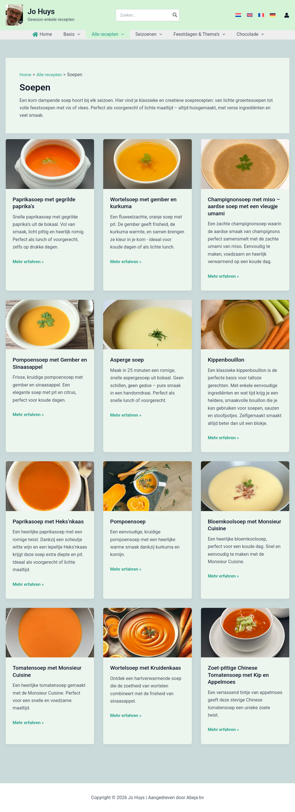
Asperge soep (127, 359)
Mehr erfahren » (29, 261)
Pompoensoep (128, 521)
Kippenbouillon (227, 359)
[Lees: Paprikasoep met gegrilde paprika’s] (50, 163)
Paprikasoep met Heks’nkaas (50, 521)
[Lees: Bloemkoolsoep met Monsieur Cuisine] (245, 485)
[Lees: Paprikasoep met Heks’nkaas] (50, 485)
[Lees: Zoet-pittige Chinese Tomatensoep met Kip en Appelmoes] (245, 632)
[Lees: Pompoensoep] (147, 485)
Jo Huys (41, 11)
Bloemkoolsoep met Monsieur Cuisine (233, 525)
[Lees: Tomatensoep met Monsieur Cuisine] (50, 632)
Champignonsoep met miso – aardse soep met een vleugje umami (243, 206)
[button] (81, 34)
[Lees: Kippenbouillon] (245, 324)
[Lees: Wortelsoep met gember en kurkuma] (147, 163)
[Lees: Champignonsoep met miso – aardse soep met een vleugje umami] (245, 163)
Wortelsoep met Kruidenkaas (147, 667)
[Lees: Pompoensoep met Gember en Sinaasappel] (50, 324)
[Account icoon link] (286, 15)
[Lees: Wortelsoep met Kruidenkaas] (147, 632)
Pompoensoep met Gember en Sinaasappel (48, 363)
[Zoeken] (175, 15)
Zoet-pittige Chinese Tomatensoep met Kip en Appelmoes (240, 674)
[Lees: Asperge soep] (147, 324)
